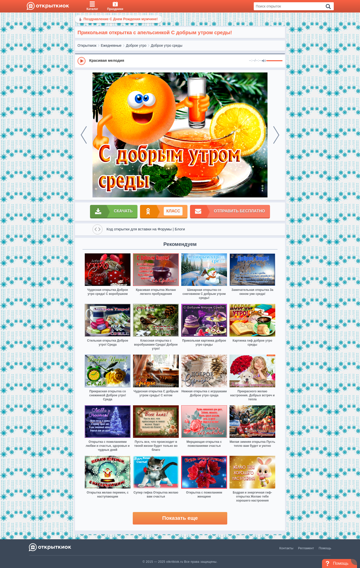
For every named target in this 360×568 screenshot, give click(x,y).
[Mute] (263, 60)
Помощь (325, 548)
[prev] (83, 134)
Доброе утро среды (166, 45)
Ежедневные (111, 45)
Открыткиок (87, 45)
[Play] (82, 61)
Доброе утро (136, 45)
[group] (180, 60)
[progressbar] (274, 61)
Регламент (306, 548)
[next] (276, 134)
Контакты (286, 548)
